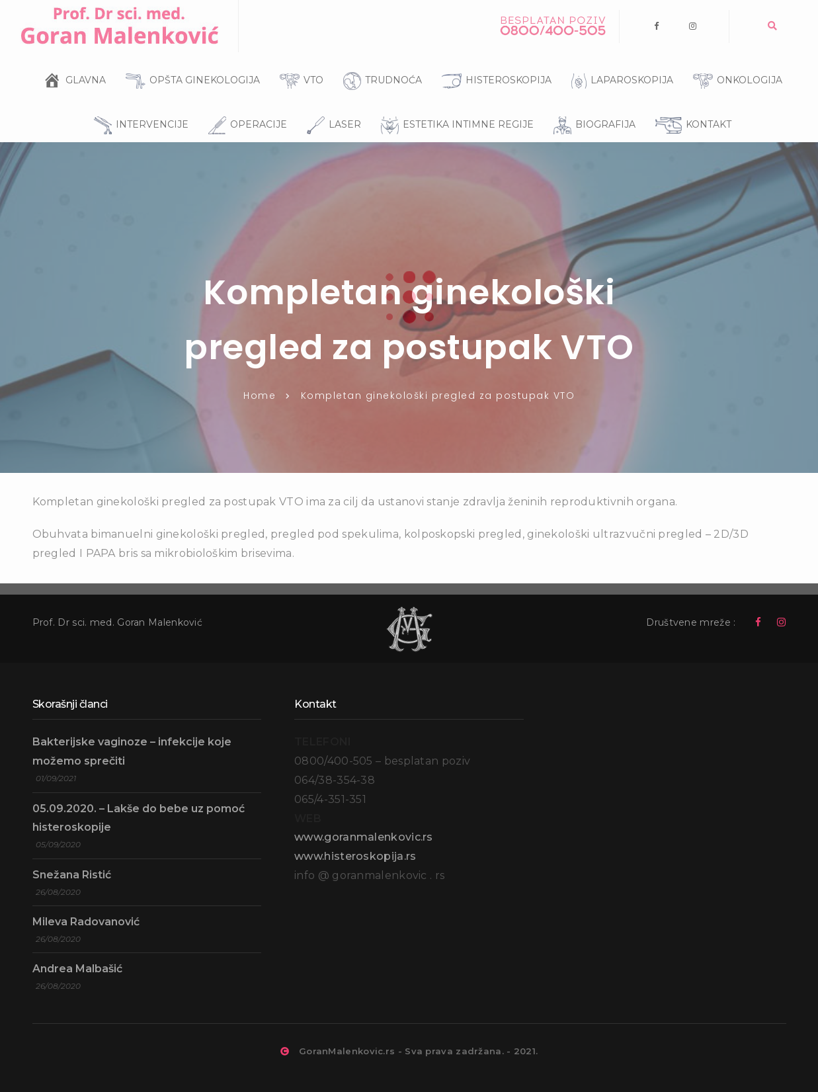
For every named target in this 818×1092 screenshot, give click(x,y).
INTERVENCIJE (138, 106)
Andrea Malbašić (77, 968)
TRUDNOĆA (379, 62)
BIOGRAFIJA (591, 106)
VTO (298, 63)
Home (259, 395)
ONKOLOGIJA (734, 63)
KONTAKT (690, 107)
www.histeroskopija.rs (355, 856)
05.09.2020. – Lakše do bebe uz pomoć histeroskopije (138, 818)
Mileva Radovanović (86, 921)
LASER (331, 106)
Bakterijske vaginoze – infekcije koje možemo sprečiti (131, 751)
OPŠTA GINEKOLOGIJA (189, 63)
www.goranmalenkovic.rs (363, 837)
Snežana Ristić (71, 874)
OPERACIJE (244, 106)
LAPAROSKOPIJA (619, 63)
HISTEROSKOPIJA (493, 63)
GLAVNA (85, 75)
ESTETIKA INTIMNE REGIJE (454, 106)
